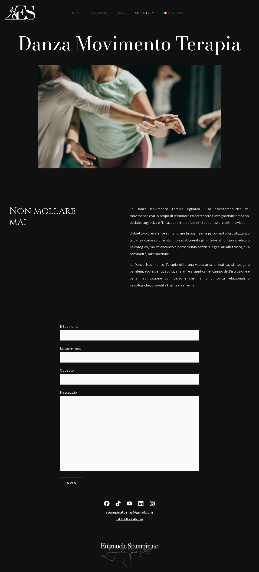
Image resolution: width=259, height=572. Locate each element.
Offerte (142, 13)
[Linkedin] (141, 503)
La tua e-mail (129, 354)
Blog (121, 13)
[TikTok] (118, 503)
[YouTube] (129, 503)
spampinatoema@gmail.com (129, 512)
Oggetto (129, 376)
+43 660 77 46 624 (129, 519)
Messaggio (129, 431)
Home (75, 13)
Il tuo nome (129, 332)
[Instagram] (152, 503)
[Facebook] (107, 503)
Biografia (98, 13)
